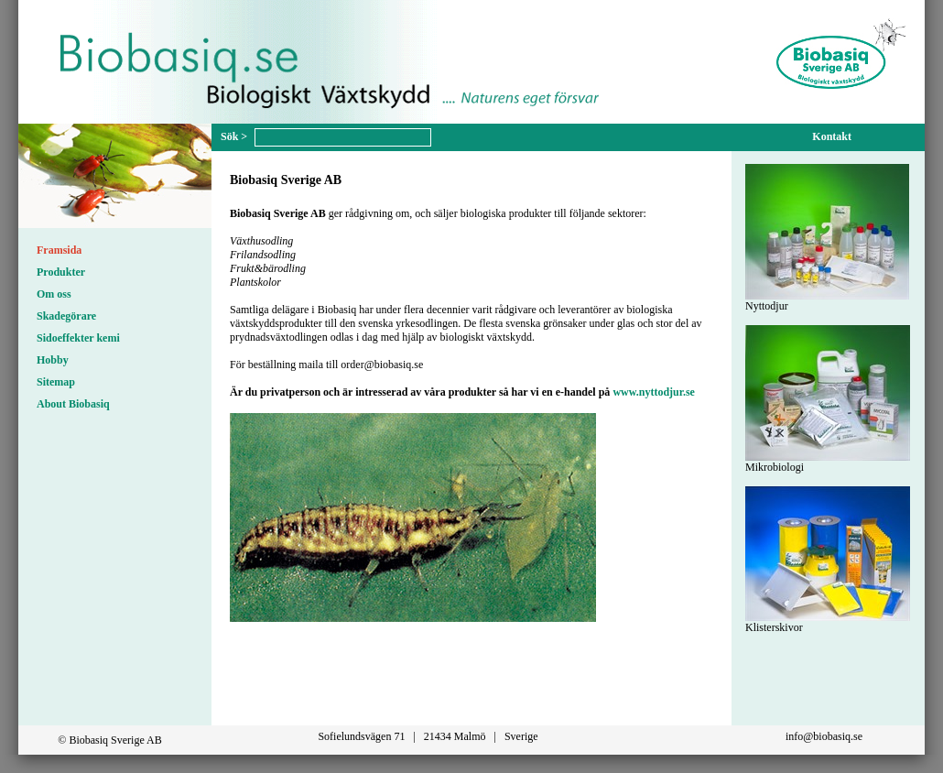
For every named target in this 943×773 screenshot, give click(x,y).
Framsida (59, 250)
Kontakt (831, 136)
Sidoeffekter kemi (78, 338)
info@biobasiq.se (824, 736)
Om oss (54, 294)
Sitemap (56, 382)
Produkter (61, 272)
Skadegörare (66, 316)
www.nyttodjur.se (653, 392)
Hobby (53, 360)
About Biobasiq (73, 403)
